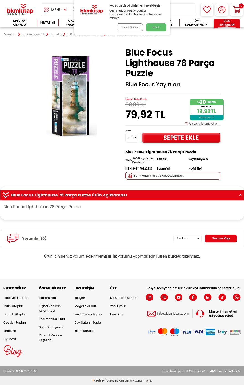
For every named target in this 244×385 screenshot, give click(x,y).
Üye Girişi (117, 314)
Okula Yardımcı (73, 23)
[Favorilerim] (207, 9)
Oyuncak (10, 339)
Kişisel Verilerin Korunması (50, 308)
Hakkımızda (47, 298)
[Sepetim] (236, 9)
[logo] (20, 9)
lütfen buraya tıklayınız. (178, 256)
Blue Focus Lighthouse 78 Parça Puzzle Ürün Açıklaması (122, 195)
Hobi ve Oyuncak (33, 34)
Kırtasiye (47, 22)
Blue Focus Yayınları (152, 84)
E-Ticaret (108, 380)
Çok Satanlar (226, 23)
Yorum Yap (221, 238)
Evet (156, 27)
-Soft (97, 380)
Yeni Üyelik (118, 306)
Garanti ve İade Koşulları (50, 337)
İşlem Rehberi (84, 331)
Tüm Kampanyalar (196, 23)
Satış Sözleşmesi (51, 327)
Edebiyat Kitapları (20, 23)
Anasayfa (9, 34)
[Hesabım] (221, 9)
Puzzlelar (56, 34)
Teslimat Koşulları (52, 319)
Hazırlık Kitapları (15, 314)
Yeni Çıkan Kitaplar (88, 314)
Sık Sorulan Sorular (124, 298)
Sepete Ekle (181, 137)
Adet (128, 130)
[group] (71, 94)
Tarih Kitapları (13, 306)
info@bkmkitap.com (173, 313)
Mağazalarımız (85, 306)
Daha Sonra (129, 27)
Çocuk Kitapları (14, 322)
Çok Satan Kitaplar (88, 322)
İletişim (80, 298)
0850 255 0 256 (221, 316)
